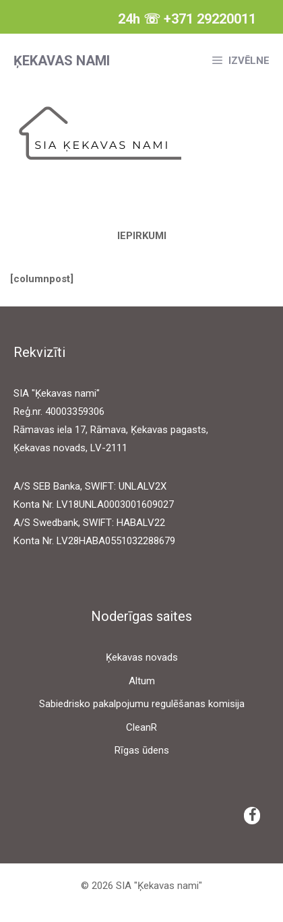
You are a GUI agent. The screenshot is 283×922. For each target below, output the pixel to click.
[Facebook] (252, 815)
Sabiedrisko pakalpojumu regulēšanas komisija (142, 704)
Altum (142, 681)
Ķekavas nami (61, 61)
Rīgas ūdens (142, 750)
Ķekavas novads (142, 657)
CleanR (141, 727)
